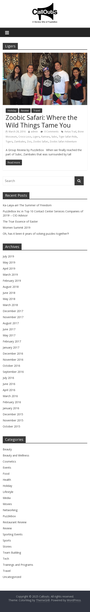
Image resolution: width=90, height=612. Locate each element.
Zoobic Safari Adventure (63, 141)
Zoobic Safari (40, 141)
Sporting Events (13, 534)
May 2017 (9, 335)
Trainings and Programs (18, 565)
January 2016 (11, 408)
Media (7, 498)
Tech (6, 558)
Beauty (7, 449)
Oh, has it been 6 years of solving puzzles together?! (36, 233)
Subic (54, 136)
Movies (7, 504)
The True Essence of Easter (20, 221)
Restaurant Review (14, 522)
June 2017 (9, 329)
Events (7, 467)
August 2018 (11, 287)
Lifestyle (8, 492)
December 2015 (13, 414)
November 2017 (13, 317)
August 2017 (11, 323)
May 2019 (9, 262)
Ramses (45, 136)
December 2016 (13, 353)
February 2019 (12, 280)
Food (6, 473)
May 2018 (9, 299)
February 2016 (12, 402)
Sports (7, 540)
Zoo (29, 141)
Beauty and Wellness (16, 455)
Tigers (9, 141)
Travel (36, 110)
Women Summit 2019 (16, 227)
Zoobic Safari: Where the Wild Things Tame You (41, 121)
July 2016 (8, 378)
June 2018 (9, 293)
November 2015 (13, 420)
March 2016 (10, 396)
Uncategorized (12, 577)
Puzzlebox (9, 516)
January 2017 (11, 347)
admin (34, 131)
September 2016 (13, 372)
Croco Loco (24, 136)
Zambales (19, 141)
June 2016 (9, 384)
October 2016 (11, 366)
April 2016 (9, 390)
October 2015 (11, 426)
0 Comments (49, 131)
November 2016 (13, 359)
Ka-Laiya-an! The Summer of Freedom (27, 205)
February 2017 (12, 341)
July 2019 (8, 256)
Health (7, 480)
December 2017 (13, 311)
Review (25, 110)
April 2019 (9, 268)
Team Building (12, 552)
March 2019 (10, 274)
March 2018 (10, 305)
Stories (7, 546)
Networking (10, 510)
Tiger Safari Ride (68, 136)
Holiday (12, 110)
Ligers (36, 136)
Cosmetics (9, 461)
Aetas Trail (70, 131)
